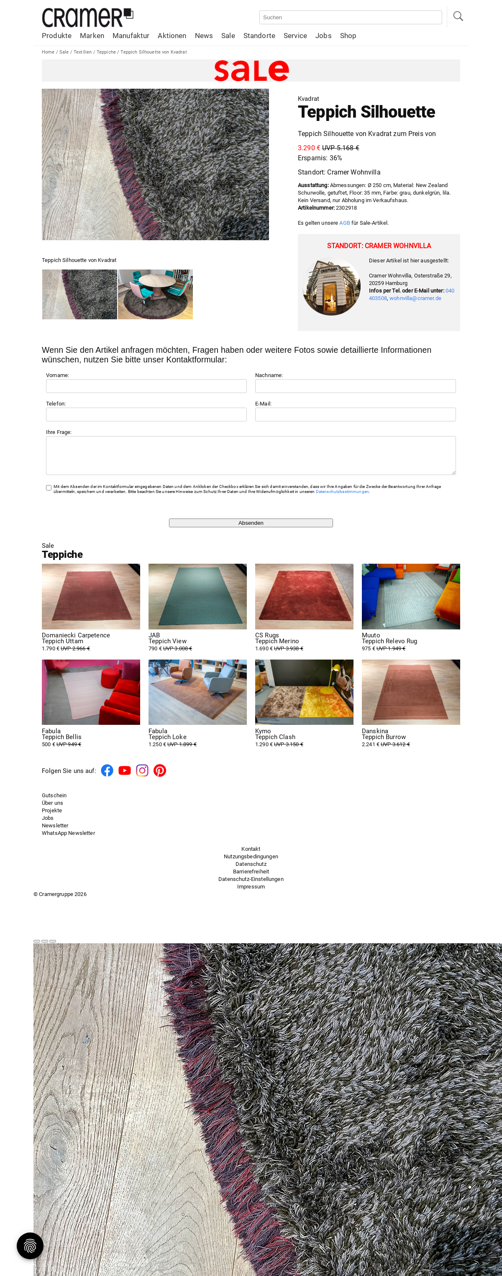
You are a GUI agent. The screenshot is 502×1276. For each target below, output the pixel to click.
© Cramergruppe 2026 (60, 900)
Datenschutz (251, 870)
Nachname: (269, 375)
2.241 (411, 744)
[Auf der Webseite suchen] (350, 17)
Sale (228, 35)
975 (411, 648)
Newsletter (55, 832)
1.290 (304, 744)
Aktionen (172, 35)
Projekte (52, 817)
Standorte (259, 35)
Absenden (251, 529)
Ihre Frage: (59, 432)
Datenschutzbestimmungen (342, 498)
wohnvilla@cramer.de (415, 298)
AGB (344, 223)
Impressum (251, 893)
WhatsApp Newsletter (68, 839)
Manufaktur (131, 35)
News (204, 35)
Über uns (52, 809)
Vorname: (57, 375)
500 (91, 744)
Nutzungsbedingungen (251, 863)
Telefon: (56, 404)
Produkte (57, 35)
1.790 (91, 648)
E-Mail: (263, 404)
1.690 (304, 648)
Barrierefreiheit (251, 878)
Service (295, 35)
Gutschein (54, 801)
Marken (92, 35)
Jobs (323, 35)
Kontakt (250, 855)
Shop (348, 35)
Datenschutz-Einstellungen (251, 885)
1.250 (198, 744)
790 (198, 648)
